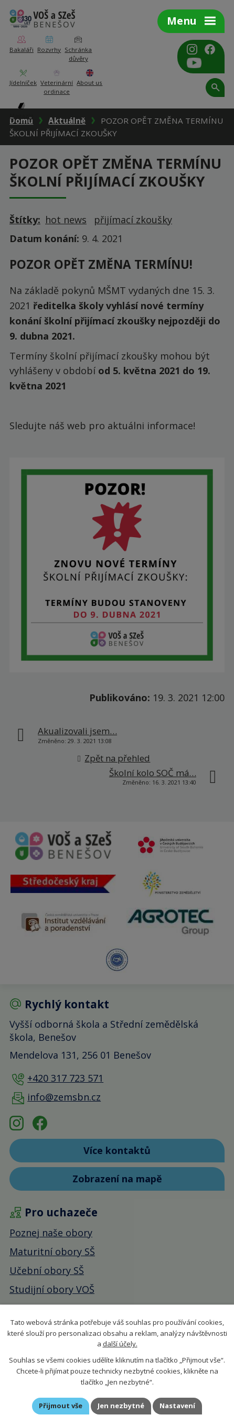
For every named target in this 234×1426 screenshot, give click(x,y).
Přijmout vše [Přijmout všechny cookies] (60, 1405)
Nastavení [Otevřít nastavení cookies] (177, 1405)
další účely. (120, 1343)
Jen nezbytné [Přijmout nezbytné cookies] (121, 1405)
